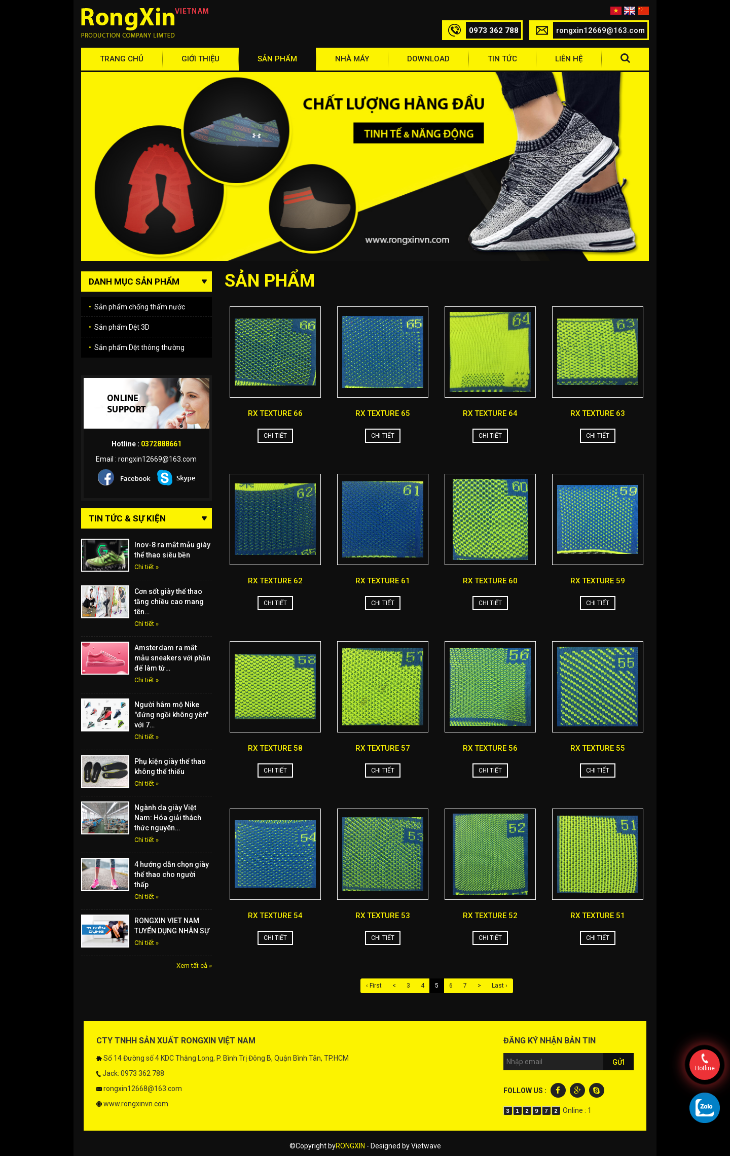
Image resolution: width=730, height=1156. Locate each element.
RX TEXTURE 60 (490, 580)
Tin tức (502, 58)
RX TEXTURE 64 (490, 413)
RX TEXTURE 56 (490, 748)
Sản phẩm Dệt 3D (119, 327)
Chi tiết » (146, 567)
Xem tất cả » (194, 965)
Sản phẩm (277, 58)
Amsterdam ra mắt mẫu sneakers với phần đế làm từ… (172, 658)
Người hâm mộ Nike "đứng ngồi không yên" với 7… (171, 714)
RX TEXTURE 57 (382, 748)
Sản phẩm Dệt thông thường (137, 347)
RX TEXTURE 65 (382, 413)
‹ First (374, 985)
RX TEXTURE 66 (275, 413)
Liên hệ (568, 58)
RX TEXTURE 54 (275, 915)
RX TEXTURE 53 (382, 915)
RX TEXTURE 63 (597, 413)
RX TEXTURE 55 (597, 748)
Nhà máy (352, 58)
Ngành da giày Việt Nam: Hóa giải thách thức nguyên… (167, 817)
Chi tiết (275, 435)
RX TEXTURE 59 (597, 580)
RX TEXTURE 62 (275, 580)
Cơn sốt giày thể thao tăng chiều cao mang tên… (169, 601)
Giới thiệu (200, 58)
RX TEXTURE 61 (382, 580)
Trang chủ (121, 58)
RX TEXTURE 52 (490, 915)
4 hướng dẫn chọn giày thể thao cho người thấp (171, 874)
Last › (499, 985)
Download (428, 58)
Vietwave (426, 1146)
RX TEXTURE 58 (275, 748)
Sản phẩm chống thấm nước (137, 307)
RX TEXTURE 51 (597, 915)
